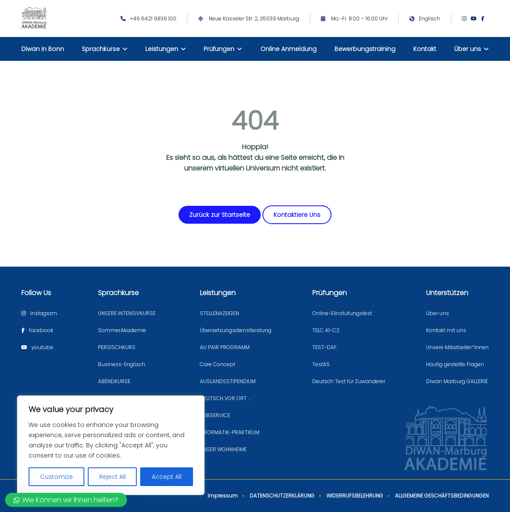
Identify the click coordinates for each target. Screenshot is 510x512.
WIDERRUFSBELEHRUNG (354, 495)
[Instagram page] (466, 19)
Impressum (222, 495)
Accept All (167, 476)
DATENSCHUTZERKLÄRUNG (282, 495)
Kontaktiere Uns (297, 214)
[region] (111, 445)
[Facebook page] (485, 19)
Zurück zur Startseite (219, 214)
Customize (56, 476)
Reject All (112, 476)
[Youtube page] (476, 19)
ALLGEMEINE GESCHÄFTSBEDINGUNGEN (442, 495)
